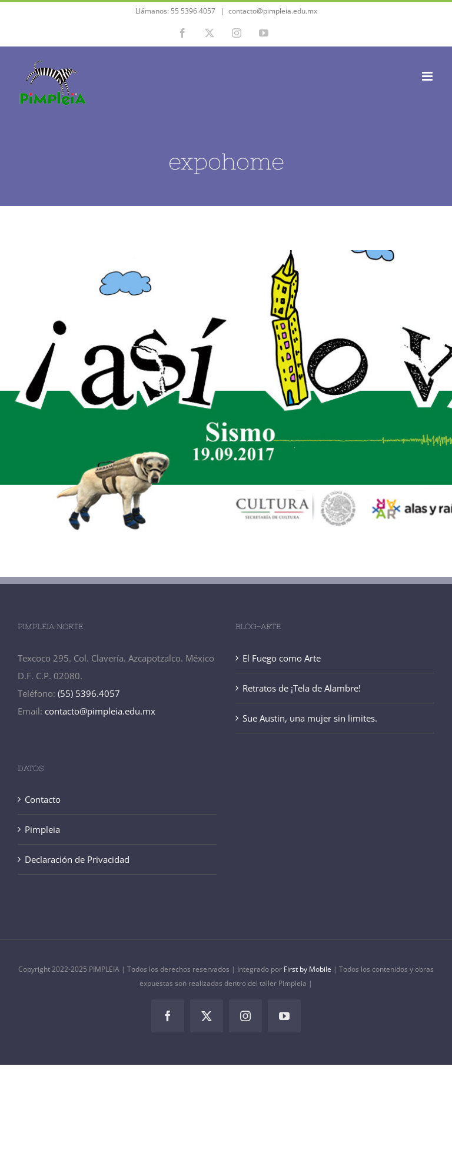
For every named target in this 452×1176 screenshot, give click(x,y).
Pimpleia (42, 829)
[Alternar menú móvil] (428, 76)
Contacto (43, 799)
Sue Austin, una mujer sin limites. (309, 718)
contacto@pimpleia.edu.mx (272, 11)
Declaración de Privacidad (77, 859)
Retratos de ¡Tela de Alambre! (301, 688)
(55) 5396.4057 (89, 693)
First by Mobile (308, 969)
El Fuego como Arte (281, 658)
